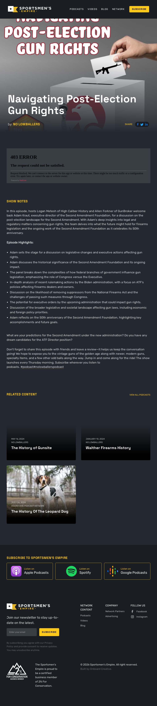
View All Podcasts (139, 395)
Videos (92, 9)
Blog (104, 9)
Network (118, 9)
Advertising (111, 616)
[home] (29, 9)
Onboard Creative (100, 668)
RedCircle (22, 180)
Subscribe (139, 9)
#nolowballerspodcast (48, 367)
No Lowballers (26, 124)
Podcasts (77, 9)
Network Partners (115, 611)
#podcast (27, 367)
